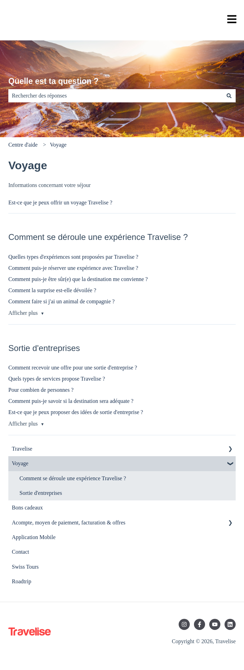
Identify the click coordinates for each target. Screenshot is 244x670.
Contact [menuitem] (20, 552)
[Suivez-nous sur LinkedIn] (230, 624)
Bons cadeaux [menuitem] (27, 508)
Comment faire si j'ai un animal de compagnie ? (61, 301)
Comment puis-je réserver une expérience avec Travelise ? (73, 268)
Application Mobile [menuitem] (34, 537)
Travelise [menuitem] (22, 449)
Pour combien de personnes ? (41, 390)
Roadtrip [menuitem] (21, 581)
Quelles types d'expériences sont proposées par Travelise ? (73, 257)
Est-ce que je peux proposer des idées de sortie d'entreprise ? (75, 412)
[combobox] (115, 95)
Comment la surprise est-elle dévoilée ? (52, 290)
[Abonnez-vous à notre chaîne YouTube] (214, 624)
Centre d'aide (23, 145)
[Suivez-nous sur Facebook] (199, 624)
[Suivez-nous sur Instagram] (184, 624)
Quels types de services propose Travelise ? (56, 379)
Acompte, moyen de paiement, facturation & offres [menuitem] (68, 522)
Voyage (58, 145)
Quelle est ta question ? (53, 81)
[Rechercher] (229, 95)
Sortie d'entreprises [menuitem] (40, 493)
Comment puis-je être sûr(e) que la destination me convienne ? (78, 279)
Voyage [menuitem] (20, 463)
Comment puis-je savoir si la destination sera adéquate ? (70, 401)
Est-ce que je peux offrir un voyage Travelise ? (60, 202)
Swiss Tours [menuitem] (25, 567)
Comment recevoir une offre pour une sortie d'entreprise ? (72, 368)
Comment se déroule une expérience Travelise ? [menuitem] (72, 478)
